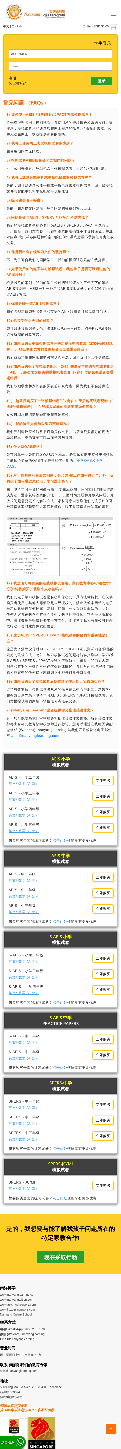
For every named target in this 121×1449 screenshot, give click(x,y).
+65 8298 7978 (35, 1329)
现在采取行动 (60, 1257)
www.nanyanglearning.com (18, 1294)
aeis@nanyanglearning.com (35, 736)
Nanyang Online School (16, 1314)
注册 (12, 78)
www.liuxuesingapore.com (17, 1309)
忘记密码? (17, 83)
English (17, 26)
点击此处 (60, 840)
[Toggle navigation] (113, 14)
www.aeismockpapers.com (18, 1304)
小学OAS (84, 460)
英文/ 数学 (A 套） (24, 784)
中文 (6, 26)
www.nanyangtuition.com (16, 1299)
